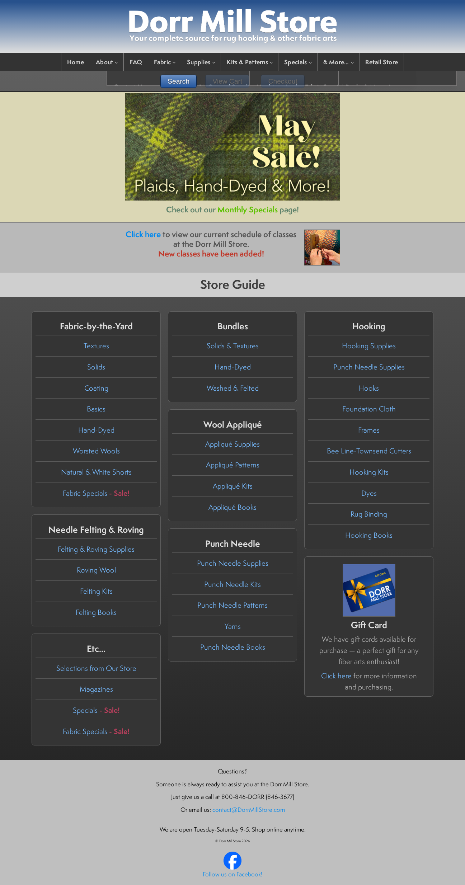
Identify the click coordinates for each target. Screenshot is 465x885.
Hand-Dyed (96, 430)
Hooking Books (369, 535)
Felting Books (96, 612)
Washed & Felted (233, 388)
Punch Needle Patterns (232, 605)
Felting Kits (96, 591)
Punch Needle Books (232, 647)
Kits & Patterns (250, 62)
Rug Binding (369, 514)
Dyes (369, 493)
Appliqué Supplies (232, 444)
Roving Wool (96, 570)
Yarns (233, 626)
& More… (338, 62)
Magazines (96, 689)
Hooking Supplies (369, 345)
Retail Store (381, 62)
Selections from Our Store (96, 668)
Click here (143, 234)
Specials (297, 62)
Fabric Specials (96, 493)
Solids (96, 367)
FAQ (136, 62)
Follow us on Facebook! (232, 874)
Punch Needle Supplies (369, 367)
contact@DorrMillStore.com (248, 810)
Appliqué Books (232, 507)
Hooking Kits (369, 472)
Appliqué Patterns (232, 465)
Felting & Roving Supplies (96, 549)
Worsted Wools (96, 451)
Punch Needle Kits (232, 584)
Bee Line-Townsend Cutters (369, 451)
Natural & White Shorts (96, 472)
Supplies (201, 62)
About (107, 62)
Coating (96, 388)
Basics (96, 409)
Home (75, 62)
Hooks (369, 388)
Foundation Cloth (369, 409)
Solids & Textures (233, 345)
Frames (369, 430)
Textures (96, 345)
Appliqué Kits (233, 486)
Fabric (164, 62)
